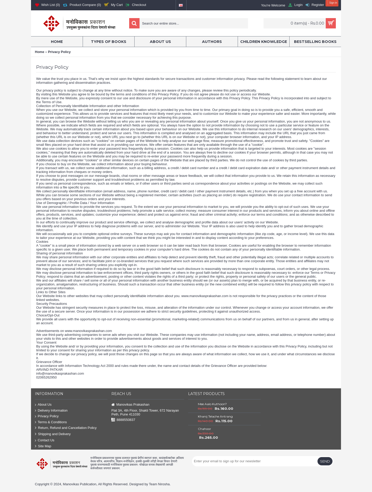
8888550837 (123, 420)
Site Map (43, 446)
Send (325, 461)
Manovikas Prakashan (130, 405)
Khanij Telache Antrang (215, 416)
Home (39, 52)
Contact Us (44, 440)
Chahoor (204, 429)
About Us (43, 405)
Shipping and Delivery (53, 434)
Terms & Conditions (51, 422)
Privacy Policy (59, 52)
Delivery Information (51, 410)
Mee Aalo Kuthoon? (212, 404)
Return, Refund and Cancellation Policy (66, 428)
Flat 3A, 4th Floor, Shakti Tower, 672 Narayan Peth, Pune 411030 (145, 412)
